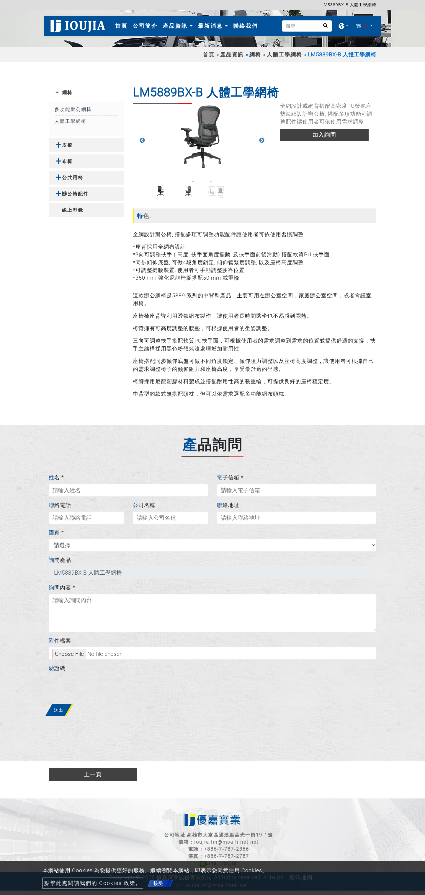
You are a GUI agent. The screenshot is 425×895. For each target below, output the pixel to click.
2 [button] (202, 182)
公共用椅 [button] (72, 177)
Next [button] (262, 141)
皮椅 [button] (67, 145)
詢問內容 (62, 588)
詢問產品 (60, 560)
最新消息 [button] (211, 26)
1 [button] (193, 182)
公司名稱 (144, 505)
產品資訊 (232, 55)
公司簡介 (145, 26)
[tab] (86, 93)
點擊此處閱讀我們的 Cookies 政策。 (92, 883)
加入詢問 (324, 135)
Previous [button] (142, 141)
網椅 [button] (67, 92)
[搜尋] (307, 26)
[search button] (323, 27)
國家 (56, 533)
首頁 (122, 25)
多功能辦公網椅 (73, 109)
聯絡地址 (228, 505)
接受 (158, 883)
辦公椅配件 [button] (75, 194)
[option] (202, 136)
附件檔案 (60, 641)
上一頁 (93, 774)
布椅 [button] (67, 161)
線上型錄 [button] (72, 210)
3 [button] (211, 182)
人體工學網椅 (284, 55)
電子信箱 (230, 477)
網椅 (255, 55)
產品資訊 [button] (176, 26)
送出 (58, 710)
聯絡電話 (60, 505)
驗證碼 (57, 668)
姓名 (56, 477)
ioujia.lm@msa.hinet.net (226, 842)
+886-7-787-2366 (226, 849)
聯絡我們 (245, 26)
